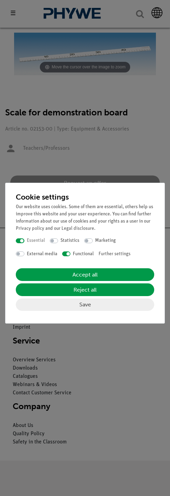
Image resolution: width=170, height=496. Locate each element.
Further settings (115, 254)
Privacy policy (30, 228)
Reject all (85, 289)
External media (42, 254)
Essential (36, 240)
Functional (83, 254)
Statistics (69, 240)
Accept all (85, 274)
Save (85, 304)
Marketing (105, 240)
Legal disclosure (77, 228)
